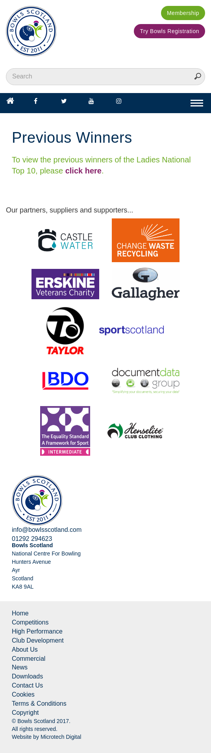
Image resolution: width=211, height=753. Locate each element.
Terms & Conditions (39, 703)
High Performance (37, 631)
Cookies (23, 694)
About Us (25, 649)
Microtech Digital (61, 737)
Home (20, 613)
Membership (183, 13)
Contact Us (27, 685)
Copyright (25, 712)
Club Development (38, 640)
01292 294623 (32, 538)
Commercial (28, 658)
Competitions (30, 622)
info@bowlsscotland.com (46, 529)
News (20, 667)
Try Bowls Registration (169, 31)
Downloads (27, 676)
